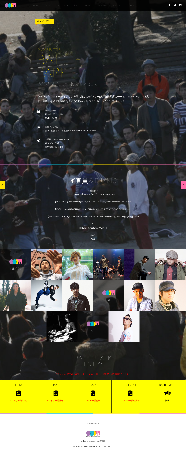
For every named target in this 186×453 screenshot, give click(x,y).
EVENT (48, 6)
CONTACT (132, 6)
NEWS (36, 6)
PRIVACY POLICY (93, 424)
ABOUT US (102, 6)
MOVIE (87, 6)
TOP (26, 6)
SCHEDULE (62, 6)
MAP (76, 6)
